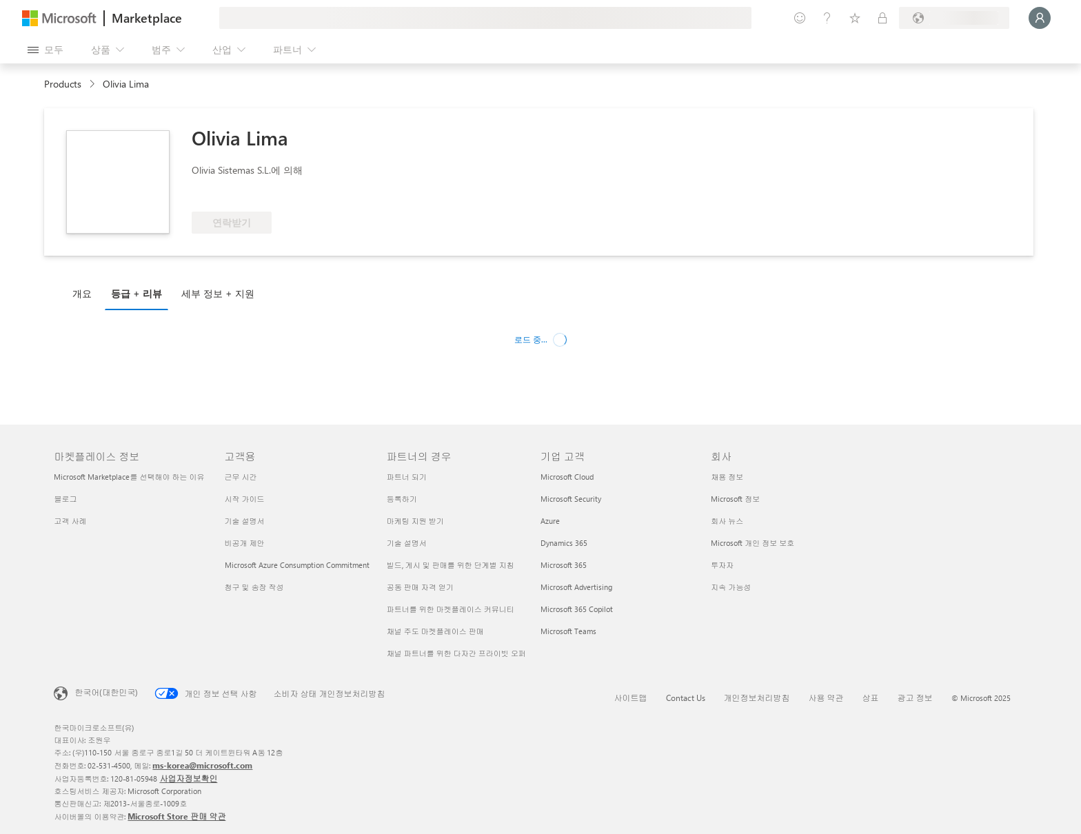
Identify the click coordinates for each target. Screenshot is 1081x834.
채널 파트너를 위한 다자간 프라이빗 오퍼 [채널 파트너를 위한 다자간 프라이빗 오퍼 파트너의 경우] (456, 653)
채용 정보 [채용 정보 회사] (727, 476)
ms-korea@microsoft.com (202, 765)
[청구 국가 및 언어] (954, 18)
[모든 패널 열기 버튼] (45, 49)
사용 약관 (826, 697)
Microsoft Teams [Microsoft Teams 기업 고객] (568, 631)
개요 (82, 293)
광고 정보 (915, 697)
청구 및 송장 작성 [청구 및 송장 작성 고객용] (254, 587)
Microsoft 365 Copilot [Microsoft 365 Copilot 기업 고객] (576, 609)
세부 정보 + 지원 (217, 293)
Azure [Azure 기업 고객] (550, 521)
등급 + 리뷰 (136, 293)
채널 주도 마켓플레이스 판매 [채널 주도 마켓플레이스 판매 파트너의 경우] (435, 631)
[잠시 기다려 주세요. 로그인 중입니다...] (1039, 18)
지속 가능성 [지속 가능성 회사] (731, 587)
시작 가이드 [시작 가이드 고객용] (245, 499)
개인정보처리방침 (757, 697)
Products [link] (62, 83)
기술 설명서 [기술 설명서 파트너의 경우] (407, 543)
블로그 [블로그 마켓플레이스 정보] (65, 499)
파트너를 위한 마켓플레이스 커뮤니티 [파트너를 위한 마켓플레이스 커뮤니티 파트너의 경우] (450, 609)
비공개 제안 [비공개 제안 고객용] (245, 543)
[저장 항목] (855, 18)
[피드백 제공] (800, 18)
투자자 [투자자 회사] (722, 565)
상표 (870, 697)
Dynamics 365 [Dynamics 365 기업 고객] (563, 543)
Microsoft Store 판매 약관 (176, 816)
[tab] (85, 293)
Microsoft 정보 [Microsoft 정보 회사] (735, 499)
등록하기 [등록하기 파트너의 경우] (402, 499)
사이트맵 (630, 697)
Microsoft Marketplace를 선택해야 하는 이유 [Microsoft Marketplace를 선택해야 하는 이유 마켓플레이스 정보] (129, 476)
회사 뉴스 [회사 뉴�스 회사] (727, 521)
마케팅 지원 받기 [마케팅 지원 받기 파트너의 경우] (415, 521)
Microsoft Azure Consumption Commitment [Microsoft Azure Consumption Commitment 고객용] (297, 565)
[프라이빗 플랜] (882, 18)
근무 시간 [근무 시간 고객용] (241, 476)
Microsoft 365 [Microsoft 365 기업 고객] (563, 565)
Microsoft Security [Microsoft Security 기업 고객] (570, 499)
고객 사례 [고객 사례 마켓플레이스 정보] (70, 521)
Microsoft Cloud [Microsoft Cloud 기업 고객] (567, 476)
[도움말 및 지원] (827, 18)
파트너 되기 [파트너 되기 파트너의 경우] (407, 476)
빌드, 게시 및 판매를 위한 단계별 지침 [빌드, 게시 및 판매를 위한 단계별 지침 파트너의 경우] (450, 565)
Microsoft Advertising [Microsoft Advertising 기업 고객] (576, 587)
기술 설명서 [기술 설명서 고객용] (245, 521)
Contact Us (685, 697)
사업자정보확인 (188, 778)
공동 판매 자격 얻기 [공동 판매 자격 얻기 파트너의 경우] (420, 587)
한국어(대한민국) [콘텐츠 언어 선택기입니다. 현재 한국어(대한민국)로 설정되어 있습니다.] (106, 692)
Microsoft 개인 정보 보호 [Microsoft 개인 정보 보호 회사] (752, 543)
